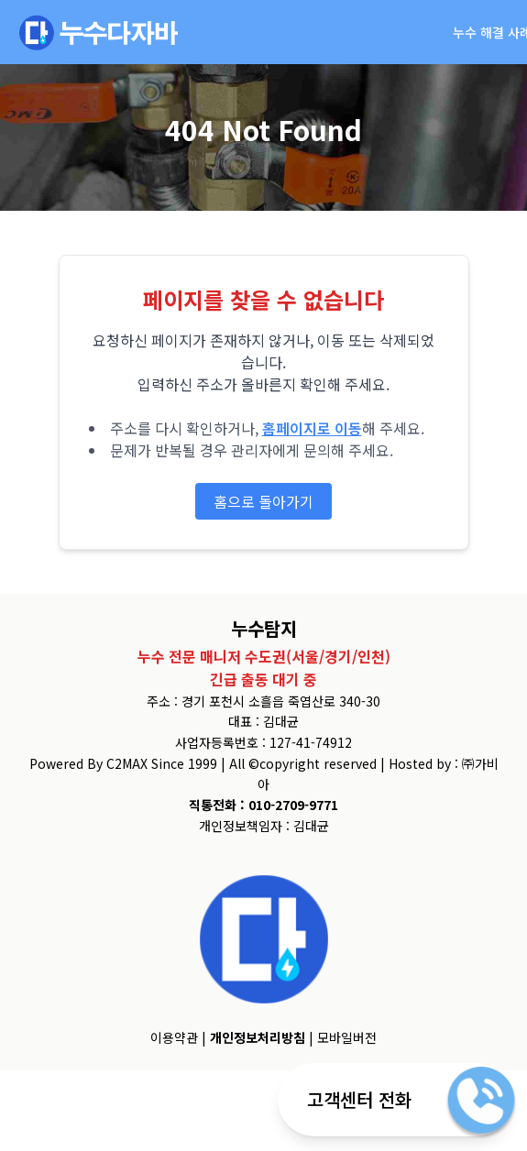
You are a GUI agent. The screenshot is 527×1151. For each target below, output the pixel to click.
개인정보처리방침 (257, 1037)
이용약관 (174, 1037)
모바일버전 (347, 1037)
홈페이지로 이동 (312, 428)
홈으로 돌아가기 (263, 501)
